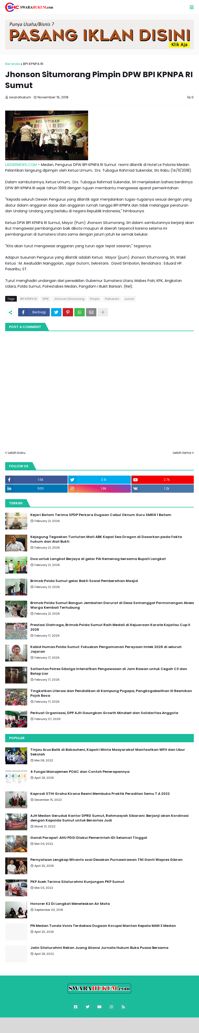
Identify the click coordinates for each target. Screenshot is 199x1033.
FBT (130, 1023)
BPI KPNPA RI (33, 63)
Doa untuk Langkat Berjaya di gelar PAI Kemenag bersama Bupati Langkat (98, 559)
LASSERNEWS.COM (21, 164)
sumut (129, 299)
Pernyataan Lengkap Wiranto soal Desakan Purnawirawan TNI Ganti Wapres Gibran (106, 859)
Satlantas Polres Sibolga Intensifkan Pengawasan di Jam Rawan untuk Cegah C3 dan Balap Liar (108, 671)
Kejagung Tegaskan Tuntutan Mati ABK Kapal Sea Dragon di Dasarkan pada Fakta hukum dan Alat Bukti (106, 539)
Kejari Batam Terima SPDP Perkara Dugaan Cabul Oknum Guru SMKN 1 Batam (100, 515)
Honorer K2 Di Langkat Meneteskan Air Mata (70, 903)
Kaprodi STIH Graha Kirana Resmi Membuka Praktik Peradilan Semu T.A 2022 (100, 793)
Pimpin (95, 299)
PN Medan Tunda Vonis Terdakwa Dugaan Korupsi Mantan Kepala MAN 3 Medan (103, 925)
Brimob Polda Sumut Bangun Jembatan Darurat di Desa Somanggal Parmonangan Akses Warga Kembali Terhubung (112, 605)
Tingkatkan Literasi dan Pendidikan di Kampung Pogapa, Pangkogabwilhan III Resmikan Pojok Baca (111, 693)
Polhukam (112, 299)
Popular (17, 738)
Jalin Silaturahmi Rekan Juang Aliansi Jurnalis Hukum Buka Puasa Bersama (99, 947)
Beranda (12, 63)
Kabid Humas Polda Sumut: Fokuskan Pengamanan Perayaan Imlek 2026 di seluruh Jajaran (106, 649)
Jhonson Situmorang (69, 299)
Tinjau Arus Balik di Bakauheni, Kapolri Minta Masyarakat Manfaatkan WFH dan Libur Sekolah (107, 752)
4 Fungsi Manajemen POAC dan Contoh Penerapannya (80, 771)
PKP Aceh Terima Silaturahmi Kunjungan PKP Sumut (77, 881)
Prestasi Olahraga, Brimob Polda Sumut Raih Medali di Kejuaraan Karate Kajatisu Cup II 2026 (110, 627)
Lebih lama (182, 452)
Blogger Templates (103, 1023)
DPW (45, 299)
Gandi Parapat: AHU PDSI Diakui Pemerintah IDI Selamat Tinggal (88, 837)
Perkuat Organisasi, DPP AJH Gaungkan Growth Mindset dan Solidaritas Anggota (104, 713)
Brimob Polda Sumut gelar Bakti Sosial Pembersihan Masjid (84, 581)
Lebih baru (16, 452)
